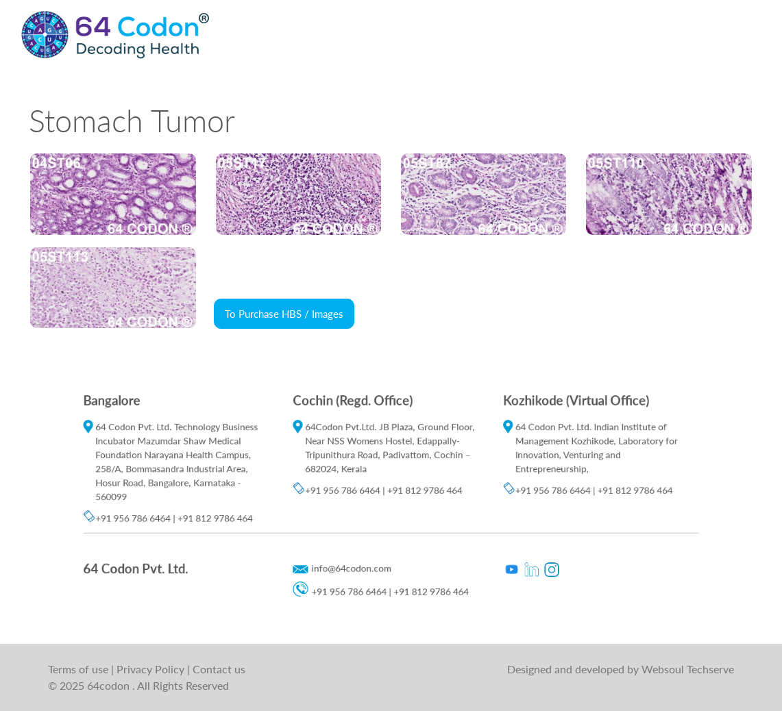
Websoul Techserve (688, 668)
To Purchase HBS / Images (284, 314)
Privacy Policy (152, 668)
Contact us (219, 668)
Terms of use (79, 668)
